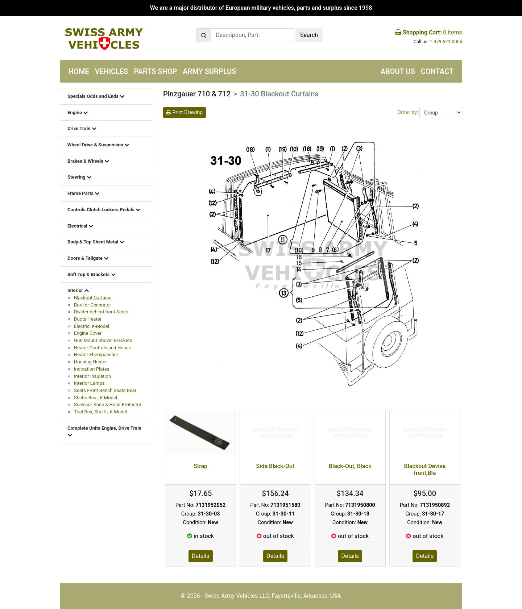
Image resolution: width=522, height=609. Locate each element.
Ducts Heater (88, 319)
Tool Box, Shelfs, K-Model (100, 411)
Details (201, 555)
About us (398, 71)
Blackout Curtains (92, 297)
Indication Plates (91, 369)
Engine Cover (88, 333)
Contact (437, 71)
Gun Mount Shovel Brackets (103, 340)
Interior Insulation (92, 376)
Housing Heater (90, 361)
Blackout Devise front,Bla (425, 469)
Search (309, 35)
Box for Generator (92, 305)
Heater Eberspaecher (96, 354)
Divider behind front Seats (101, 311)
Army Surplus (209, 71)
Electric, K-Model (91, 326)
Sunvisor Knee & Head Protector (107, 404)
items (428, 32)
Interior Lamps (89, 383)
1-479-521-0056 (446, 41)
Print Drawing (184, 112)
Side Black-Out (275, 466)
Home (79, 71)
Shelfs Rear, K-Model (95, 397)
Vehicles (111, 71)
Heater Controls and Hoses (102, 347)
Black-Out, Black (350, 466)
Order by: (408, 112)
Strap (200, 466)
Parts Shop (155, 71)
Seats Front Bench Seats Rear (105, 390)
